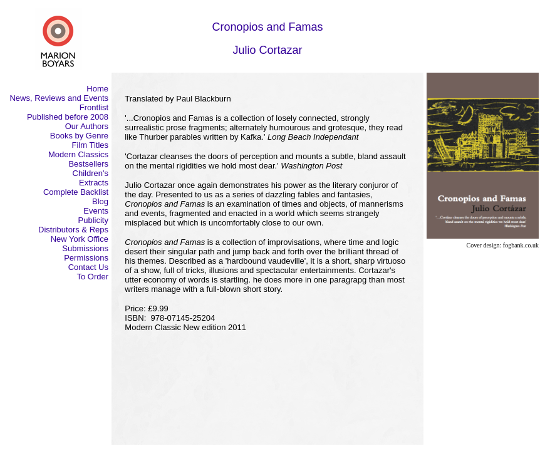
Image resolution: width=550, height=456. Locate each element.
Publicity (93, 220)
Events (95, 210)
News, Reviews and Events (58, 98)
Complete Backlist (75, 192)
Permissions (86, 257)
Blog (100, 201)
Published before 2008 (67, 117)
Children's (90, 173)
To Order (92, 276)
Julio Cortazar (267, 50)
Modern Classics (78, 154)
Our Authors (86, 126)
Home (97, 88)
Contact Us (88, 267)
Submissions (85, 248)
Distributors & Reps (73, 229)
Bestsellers (88, 163)
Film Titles (90, 145)
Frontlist (94, 107)
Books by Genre (79, 135)
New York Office (79, 239)
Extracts (93, 182)
